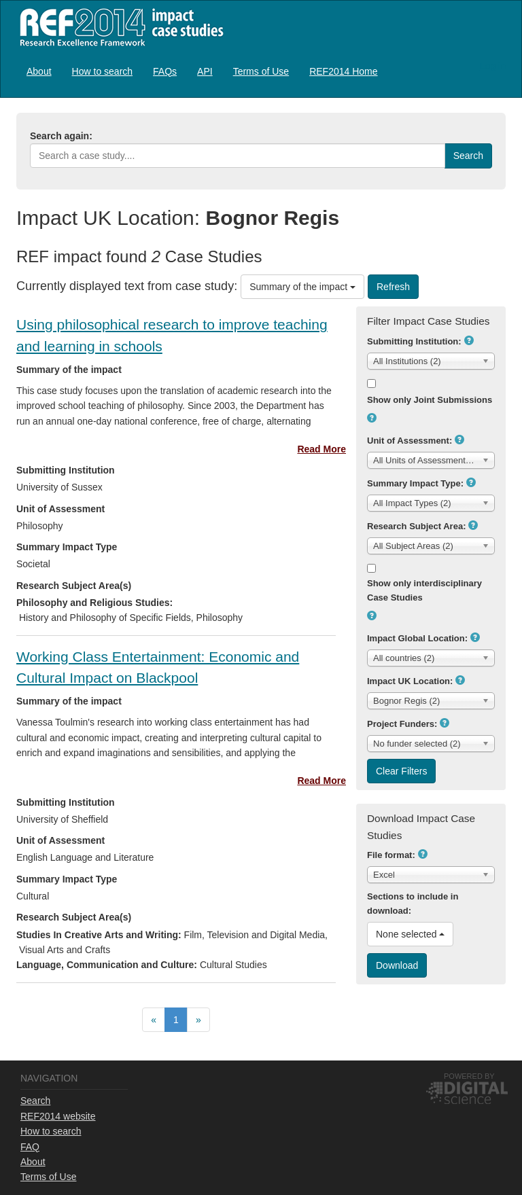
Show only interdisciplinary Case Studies (424, 590)
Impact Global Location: (417, 638)
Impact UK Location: (410, 681)
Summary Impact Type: (415, 483)
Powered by (469, 1076)
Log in (493, 65)
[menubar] (202, 71)
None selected (410, 934)
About (39, 71)
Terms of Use (261, 71)
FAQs (165, 71)
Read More (321, 449)
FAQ (29, 1146)
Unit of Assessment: (409, 440)
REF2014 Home (343, 71)
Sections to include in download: (412, 903)
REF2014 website (58, 1116)
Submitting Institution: (414, 341)
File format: (391, 855)
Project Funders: (402, 724)
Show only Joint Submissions (429, 400)
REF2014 (118, 27)
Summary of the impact (302, 286)
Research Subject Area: (416, 526)
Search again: (61, 135)
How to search (102, 71)
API (205, 71)
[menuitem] (39, 71)
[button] (469, 340)
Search (35, 1100)
